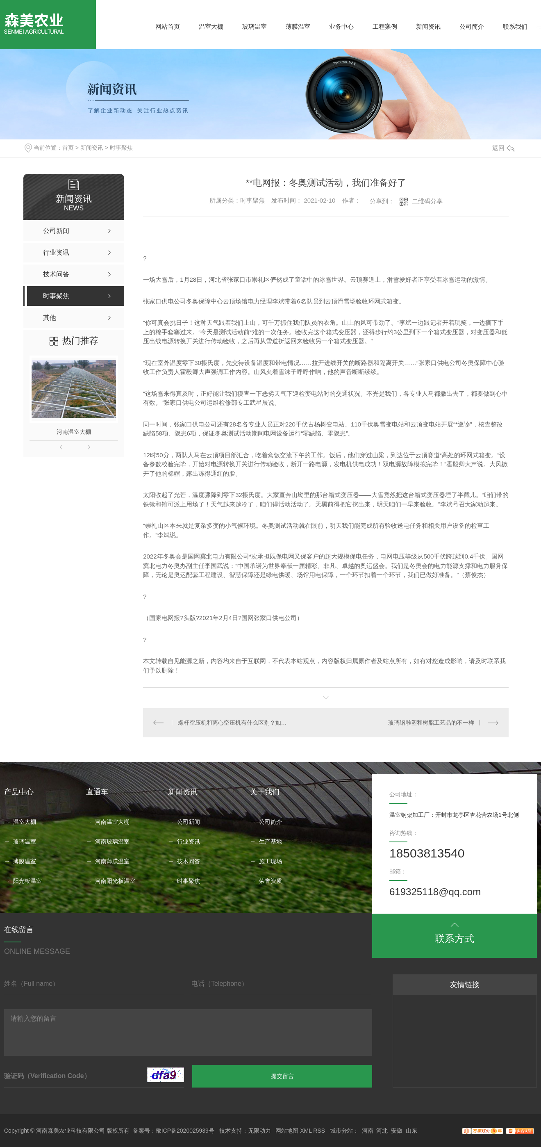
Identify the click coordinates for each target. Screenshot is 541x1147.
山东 (411, 1130)
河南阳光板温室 (115, 881)
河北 (382, 1130)
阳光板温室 (27, 881)
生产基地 (270, 841)
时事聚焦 (121, 147)
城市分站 (341, 1130)
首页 (68, 147)
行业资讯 (188, 841)
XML (305, 1130)
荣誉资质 (270, 881)
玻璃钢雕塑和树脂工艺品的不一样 (431, 722)
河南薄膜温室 (112, 861)
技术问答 (188, 861)
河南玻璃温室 (112, 841)
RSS (319, 1130)
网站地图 (286, 1130)
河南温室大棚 (74, 432)
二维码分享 (427, 201)
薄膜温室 (298, 26)
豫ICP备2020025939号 (185, 1130)
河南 (367, 1130)
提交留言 (282, 1076)
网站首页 (167, 26)
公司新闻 (188, 822)
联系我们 (515, 26)
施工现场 (270, 861)
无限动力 (259, 1130)
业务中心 (341, 26)
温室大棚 (211, 26)
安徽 (396, 1130)
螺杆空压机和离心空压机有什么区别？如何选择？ (234, 722)
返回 (503, 147)
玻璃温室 (254, 26)
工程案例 (385, 26)
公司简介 (471, 26)
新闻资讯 (428, 26)
